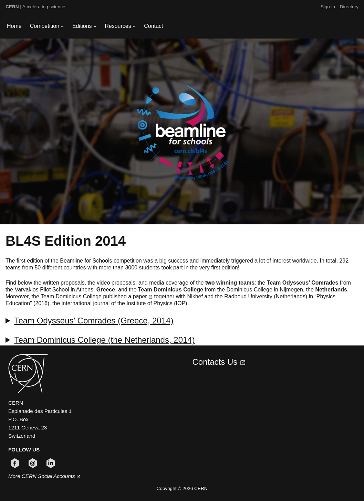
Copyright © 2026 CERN (181, 488)
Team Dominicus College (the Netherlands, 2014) (104, 339)
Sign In (328, 6)
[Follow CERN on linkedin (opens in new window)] (50, 463)
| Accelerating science (35, 6)
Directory (349, 6)
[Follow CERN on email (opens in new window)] (32, 463)
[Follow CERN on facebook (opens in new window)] (14, 463)
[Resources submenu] (134, 26)
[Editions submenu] (95, 26)
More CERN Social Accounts (44, 476)
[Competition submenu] (62, 26)
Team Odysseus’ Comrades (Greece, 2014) (93, 320)
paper (143, 296)
